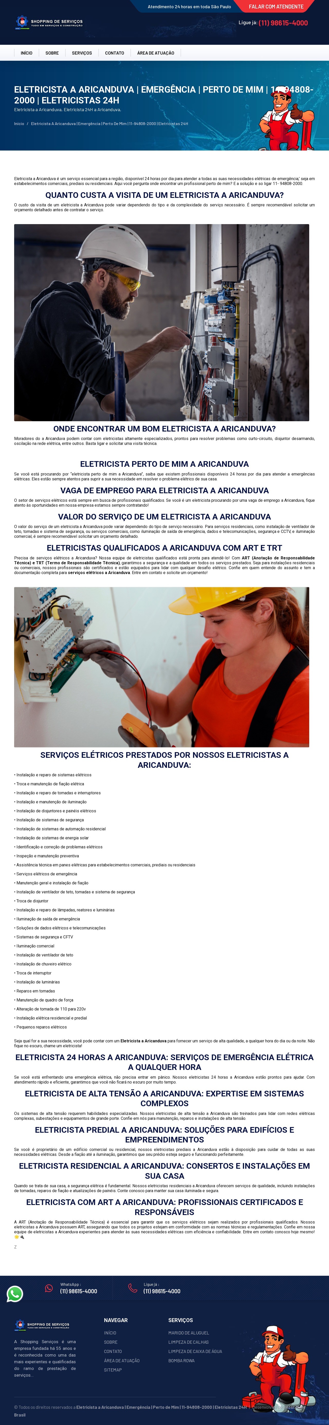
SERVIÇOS (82, 52)
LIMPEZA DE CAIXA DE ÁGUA (195, 1351)
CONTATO (114, 52)
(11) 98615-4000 (283, 22)
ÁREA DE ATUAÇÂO (155, 52)
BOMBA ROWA (181, 1360)
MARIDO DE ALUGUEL (188, 1332)
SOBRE (52, 52)
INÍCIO (26, 52)
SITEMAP (113, 1369)
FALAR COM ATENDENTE (276, 6)
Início (19, 123)
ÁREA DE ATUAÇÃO (122, 1360)
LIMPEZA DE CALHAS (188, 1341)
